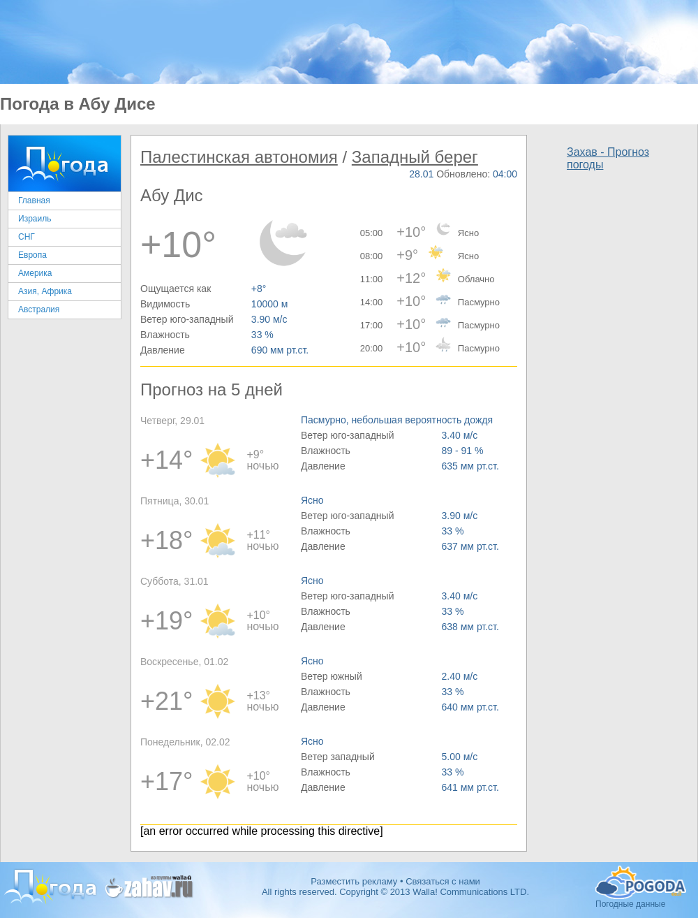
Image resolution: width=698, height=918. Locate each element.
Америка (35, 273)
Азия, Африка (45, 291)
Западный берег (415, 156)
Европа (32, 255)
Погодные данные (640, 882)
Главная (34, 200)
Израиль (34, 219)
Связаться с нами (443, 881)
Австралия (38, 309)
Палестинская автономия (239, 156)
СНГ (26, 237)
